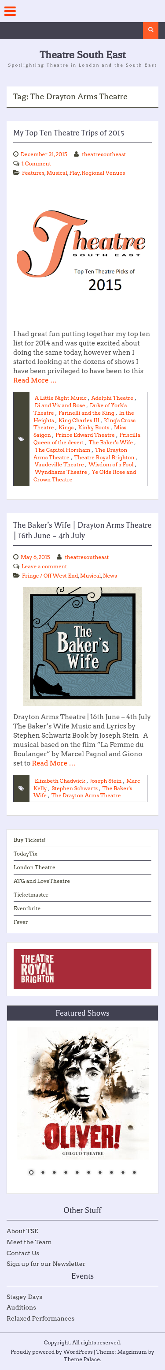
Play (74, 172)
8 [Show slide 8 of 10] (111, 1173)
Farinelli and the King (86, 412)
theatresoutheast (104, 154)
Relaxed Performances (40, 1318)
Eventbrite (27, 908)
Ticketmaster (31, 894)
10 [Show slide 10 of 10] (134, 1173)
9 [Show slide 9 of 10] (123, 1173)
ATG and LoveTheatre (42, 881)
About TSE (22, 1231)
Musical (56, 172)
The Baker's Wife (110, 442)
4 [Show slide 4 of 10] (65, 1173)
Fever (21, 922)
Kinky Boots (94, 427)
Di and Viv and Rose (60, 405)
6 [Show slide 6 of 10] (88, 1173)
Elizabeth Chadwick (60, 780)
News (110, 575)
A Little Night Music (61, 397)
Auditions (21, 1307)
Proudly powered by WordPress (51, 1351)
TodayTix (25, 853)
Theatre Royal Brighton (104, 457)
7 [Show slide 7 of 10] (100, 1173)
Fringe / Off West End (50, 575)
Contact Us (23, 1253)
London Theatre (34, 867)
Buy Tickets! (30, 840)
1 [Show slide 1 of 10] (31, 1173)
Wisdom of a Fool (110, 464)
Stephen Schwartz (74, 788)
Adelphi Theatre (112, 397)
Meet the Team (29, 1242)
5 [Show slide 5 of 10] (77, 1173)
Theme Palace (82, 1359)
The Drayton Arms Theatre (86, 795)
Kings (66, 427)
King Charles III (79, 420)
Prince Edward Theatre (85, 435)
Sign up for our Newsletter (46, 1263)
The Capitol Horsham (63, 450)
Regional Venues (103, 172)
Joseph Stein (105, 780)
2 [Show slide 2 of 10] (43, 1173)
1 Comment (36, 163)
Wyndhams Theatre (61, 472)
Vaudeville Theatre (59, 464)
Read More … (35, 380)
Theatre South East (82, 55)
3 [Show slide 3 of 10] (54, 1173)
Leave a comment (44, 566)
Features (33, 172)
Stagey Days (24, 1296)
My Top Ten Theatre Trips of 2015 (68, 132)
